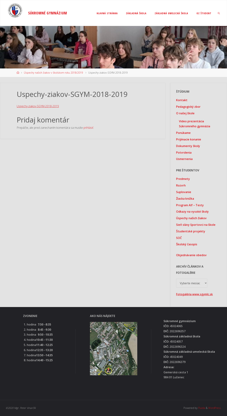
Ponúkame (183, 133)
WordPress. (214, 408)
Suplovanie (183, 192)
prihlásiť (88, 128)
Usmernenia (184, 159)
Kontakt (181, 100)
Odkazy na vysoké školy (192, 212)
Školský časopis (186, 244)
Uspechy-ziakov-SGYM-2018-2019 (38, 106)
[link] (218, 13)
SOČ (179, 238)
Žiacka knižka (185, 199)
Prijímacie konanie (188, 139)
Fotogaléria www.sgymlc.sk (194, 294)
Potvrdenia (184, 152)
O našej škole (185, 113)
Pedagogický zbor (188, 107)
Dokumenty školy (188, 146)
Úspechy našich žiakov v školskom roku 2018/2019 (53, 72)
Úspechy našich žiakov (191, 218)
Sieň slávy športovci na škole (195, 225)
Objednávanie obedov (191, 255)
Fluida (200, 408)
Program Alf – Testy (190, 205)
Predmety (183, 179)
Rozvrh (181, 185)
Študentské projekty (190, 231)
